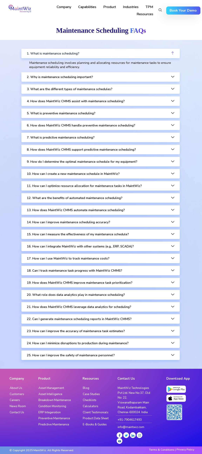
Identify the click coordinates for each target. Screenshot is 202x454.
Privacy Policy (185, 449)
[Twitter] (126, 435)
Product (109, 7)
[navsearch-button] (160, 10)
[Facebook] (119, 435)
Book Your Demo (183, 10)
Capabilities (87, 7)
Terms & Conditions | (162, 449)
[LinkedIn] (133, 435)
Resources (145, 14)
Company (64, 7)
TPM (149, 7)
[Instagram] (139, 435)
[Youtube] (119, 441)
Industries (131, 7)
